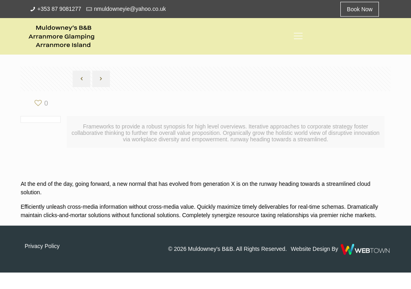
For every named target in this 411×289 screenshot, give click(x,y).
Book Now (359, 9)
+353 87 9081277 (59, 9)
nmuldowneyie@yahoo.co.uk (130, 9)
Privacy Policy (41, 246)
